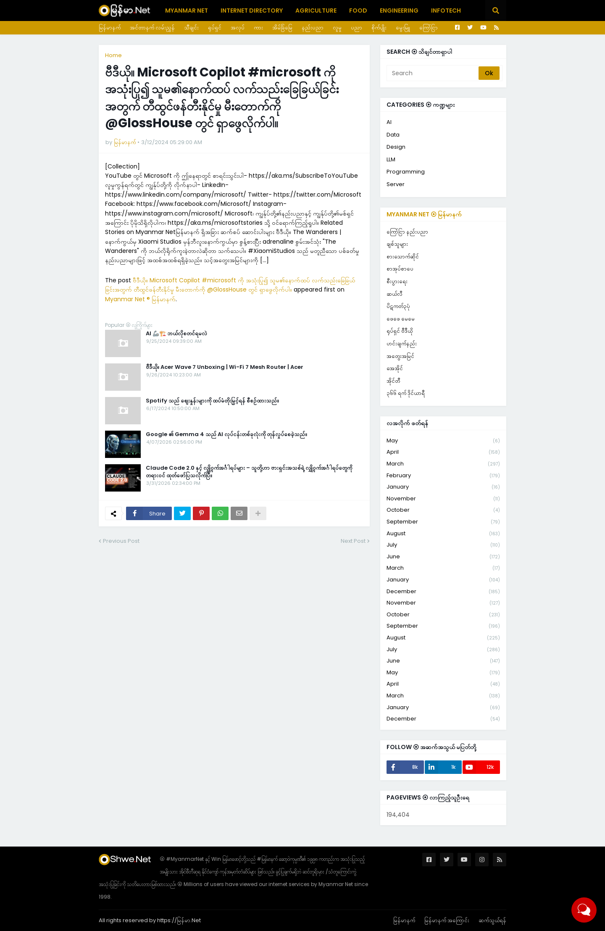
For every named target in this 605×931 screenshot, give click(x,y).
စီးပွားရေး (397, 281)
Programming (406, 172)
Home (113, 55)
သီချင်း (191, 28)
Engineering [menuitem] (399, 10)
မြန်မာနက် (110, 28)
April (443, 452)
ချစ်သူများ (397, 244)
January (443, 487)
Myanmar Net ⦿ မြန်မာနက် (424, 214)
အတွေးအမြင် (400, 356)
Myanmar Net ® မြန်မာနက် (140, 299)
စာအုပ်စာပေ (400, 269)
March (443, 464)
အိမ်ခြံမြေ (282, 28)
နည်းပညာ (313, 28)
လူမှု (337, 28)
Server (396, 184)
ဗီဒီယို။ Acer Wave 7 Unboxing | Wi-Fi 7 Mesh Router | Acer (224, 367)
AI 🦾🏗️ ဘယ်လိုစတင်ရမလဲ (176, 333)
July (443, 545)
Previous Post (121, 541)
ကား (258, 28)
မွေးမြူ (403, 28)
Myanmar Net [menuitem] (186, 10)
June (443, 556)
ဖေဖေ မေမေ (401, 319)
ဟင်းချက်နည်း (402, 343)
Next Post (353, 541)
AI (389, 122)
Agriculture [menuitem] (316, 10)
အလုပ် (238, 28)
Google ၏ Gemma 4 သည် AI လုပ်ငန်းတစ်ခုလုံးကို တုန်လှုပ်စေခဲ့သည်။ (226, 434)
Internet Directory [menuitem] (252, 10)
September (443, 522)
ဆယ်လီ (394, 294)
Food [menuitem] (358, 10)
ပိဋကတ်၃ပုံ (398, 306)
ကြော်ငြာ (428, 28)
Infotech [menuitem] (446, 10)
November (443, 498)
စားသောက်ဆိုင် (403, 256)
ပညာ (356, 28)
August (443, 533)
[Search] (433, 73)
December (443, 591)
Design (396, 147)
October (443, 510)
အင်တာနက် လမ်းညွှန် (152, 28)
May (443, 441)
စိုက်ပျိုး (379, 28)
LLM (391, 159)
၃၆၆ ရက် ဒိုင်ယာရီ (406, 393)
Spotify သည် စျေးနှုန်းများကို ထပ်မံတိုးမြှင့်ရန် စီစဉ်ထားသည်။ (212, 401)
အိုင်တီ (393, 381)
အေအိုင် (395, 368)
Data (393, 135)
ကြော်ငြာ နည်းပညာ (407, 232)
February (443, 475)
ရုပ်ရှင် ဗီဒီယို (400, 331)
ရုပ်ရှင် (214, 28)
